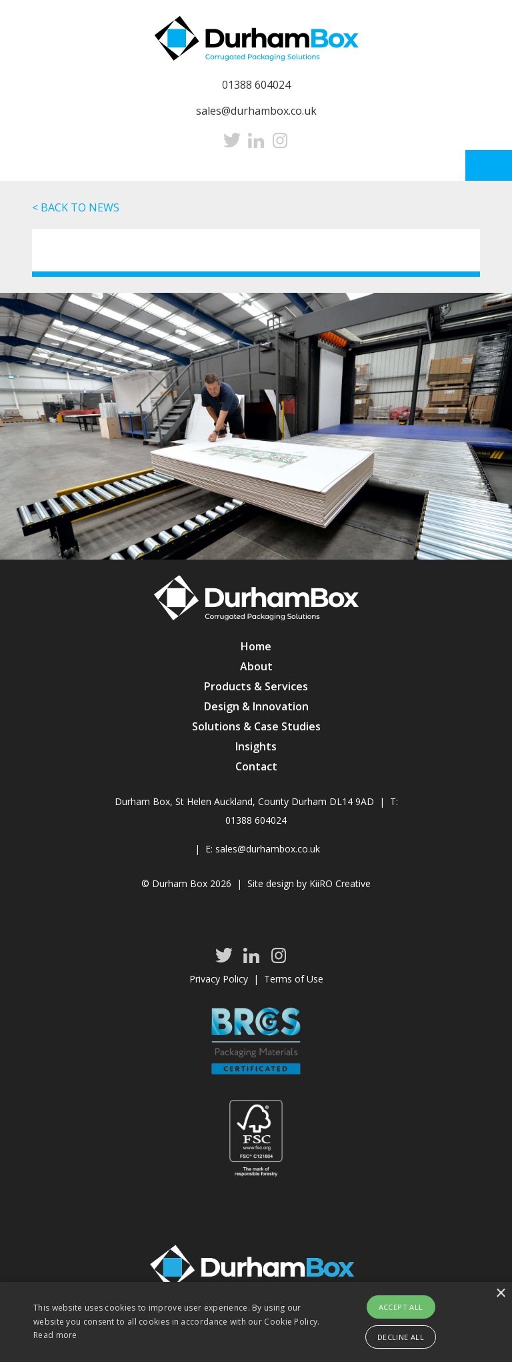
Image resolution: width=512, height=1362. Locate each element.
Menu (488, 165)
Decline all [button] (400, 1337)
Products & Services (256, 686)
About (256, 666)
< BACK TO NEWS (75, 207)
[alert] (256, 1322)
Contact (256, 766)
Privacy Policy (218, 978)
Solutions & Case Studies (256, 726)
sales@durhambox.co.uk (256, 110)
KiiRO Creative (340, 883)
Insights (256, 746)
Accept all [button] (401, 1307)
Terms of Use (293, 978)
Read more (55, 1335)
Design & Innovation (256, 706)
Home (256, 646)
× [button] (500, 1294)
